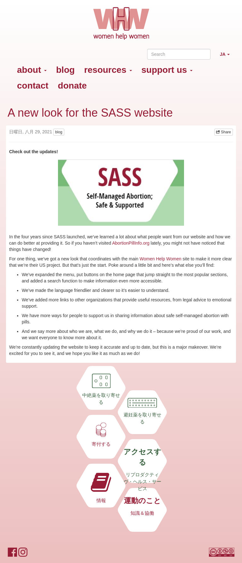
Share (223, 132)
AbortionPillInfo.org (130, 243)
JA (227, 57)
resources (108, 70)
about (32, 70)
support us (167, 70)
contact (33, 85)
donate (72, 85)
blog (65, 70)
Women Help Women (161, 258)
